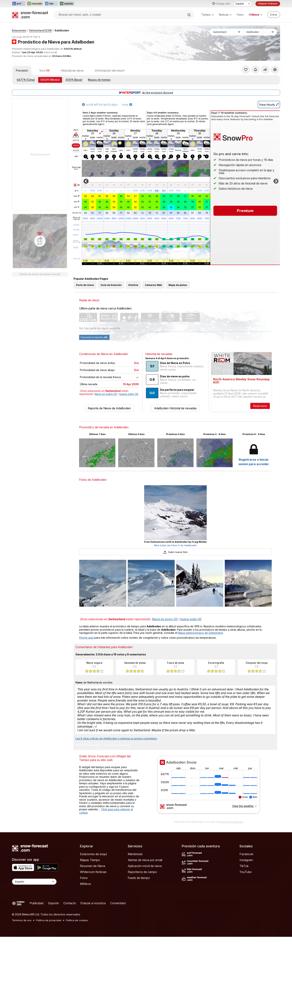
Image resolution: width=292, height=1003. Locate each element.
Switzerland (40, 30)
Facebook (246, 854)
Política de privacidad (48, 920)
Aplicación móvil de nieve (145, 866)
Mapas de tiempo (99, 79)
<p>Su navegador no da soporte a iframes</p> (208, 786)
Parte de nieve (85, 284)
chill (76, 207)
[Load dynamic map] (39, 241)
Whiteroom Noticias (93, 872)
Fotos (240, 14)
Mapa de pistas (178, 284)
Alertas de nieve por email (145, 860)
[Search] (189, 15)
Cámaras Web (153, 284)
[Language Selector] (34, 882)
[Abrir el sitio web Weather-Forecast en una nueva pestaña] (66, 3)
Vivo (44, 70)
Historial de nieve (72, 70)
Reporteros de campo (142, 872)
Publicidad (36, 903)
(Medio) (50, 79)
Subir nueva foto (175, 552)
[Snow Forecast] (30, 14)
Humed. (76, 213)
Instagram (246, 860)
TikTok (244, 866)
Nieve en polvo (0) (105, 394)
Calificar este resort (88, 745)
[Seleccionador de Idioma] (242, 4)
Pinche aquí (86, 637)
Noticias (225, 14)
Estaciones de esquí (93, 854)
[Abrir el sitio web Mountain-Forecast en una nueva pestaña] (35, 3)
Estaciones (19, 30)
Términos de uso (21, 920)
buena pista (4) (128, 394)
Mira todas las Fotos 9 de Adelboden (175, 545)
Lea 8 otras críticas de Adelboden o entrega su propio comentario (116, 738)
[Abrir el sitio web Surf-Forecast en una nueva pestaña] (18, 3)
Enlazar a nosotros (93, 903)
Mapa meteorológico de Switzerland (200, 632)
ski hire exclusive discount (146, 92)
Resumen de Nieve (92, 866)
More (76, 169)
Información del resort (109, 70)
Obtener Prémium (267, 3)
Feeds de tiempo (139, 878)
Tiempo (207, 14)
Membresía (135, 854)
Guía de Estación (111, 284)
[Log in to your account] (273, 15)
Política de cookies (77, 920)
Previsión (22, 70)
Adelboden (62, 30)
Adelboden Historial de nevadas (175, 408)
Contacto (69, 903)
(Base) (73, 79)
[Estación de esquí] (260, 32)
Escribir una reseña (117, 745)
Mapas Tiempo (90, 860)
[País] (226, 32)
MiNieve (85, 884)
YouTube (245, 872)
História (133, 284)
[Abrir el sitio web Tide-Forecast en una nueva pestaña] (51, 3)
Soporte (53, 903)
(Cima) (26, 79)
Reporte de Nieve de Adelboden (109, 408)
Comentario (118, 903)
